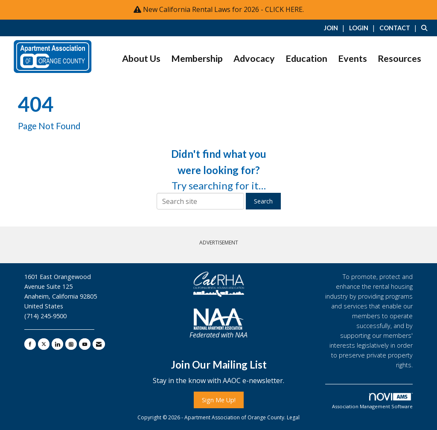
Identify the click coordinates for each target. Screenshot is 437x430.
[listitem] (335, 27)
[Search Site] (426, 27)
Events (352, 58)
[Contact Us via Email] (99, 344)
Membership (197, 58)
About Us (141, 58)
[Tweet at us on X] (44, 344)
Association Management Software (372, 401)
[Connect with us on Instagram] (71, 344)
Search (263, 201)
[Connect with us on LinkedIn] (57, 344)
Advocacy (254, 58)
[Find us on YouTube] (84, 344)
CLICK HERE (284, 9)
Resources (399, 58)
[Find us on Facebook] (30, 344)
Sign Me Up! (219, 400)
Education (306, 58)
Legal (293, 417)
